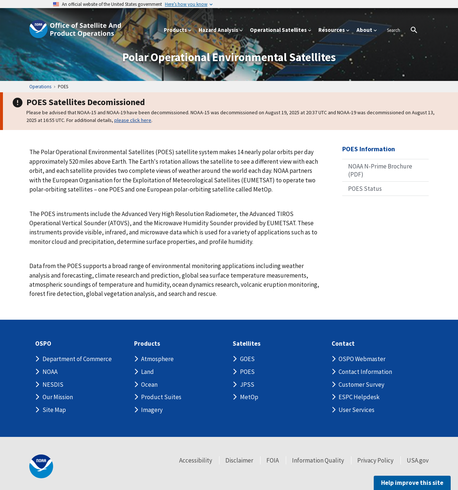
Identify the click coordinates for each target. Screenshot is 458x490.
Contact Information (365, 372)
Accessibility (195, 460)
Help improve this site (412, 483)
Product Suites (161, 397)
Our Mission (58, 397)
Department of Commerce (77, 359)
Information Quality (318, 460)
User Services (356, 410)
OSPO (43, 343)
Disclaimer (239, 460)
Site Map (54, 410)
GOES (247, 359)
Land (147, 372)
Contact (343, 343)
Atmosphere (157, 359)
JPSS (247, 385)
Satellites (247, 343)
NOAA (50, 372)
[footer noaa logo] (41, 466)
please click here (132, 120)
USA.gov (418, 460)
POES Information (368, 149)
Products (147, 343)
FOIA (272, 460)
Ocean (149, 385)
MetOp (249, 397)
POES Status (365, 189)
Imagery (152, 410)
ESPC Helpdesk (359, 397)
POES (247, 372)
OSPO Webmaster (362, 359)
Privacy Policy (375, 460)
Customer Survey (361, 385)
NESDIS (53, 385)
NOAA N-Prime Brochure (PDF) (380, 170)
